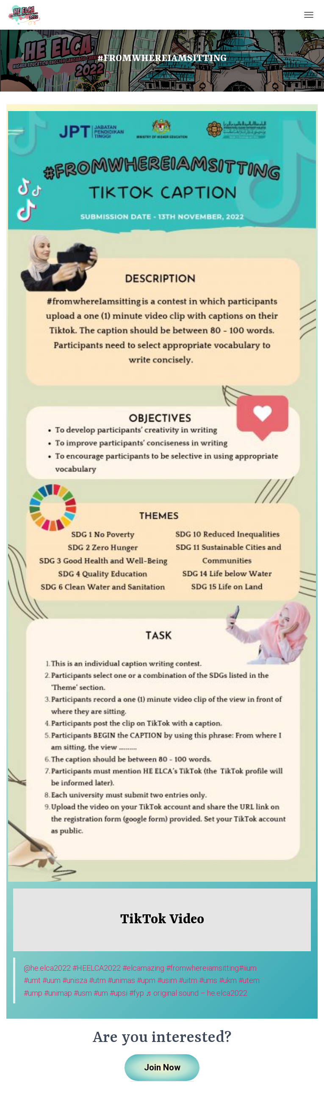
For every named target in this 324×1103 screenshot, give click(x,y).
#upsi (118, 993)
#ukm (228, 980)
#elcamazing (143, 968)
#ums (208, 980)
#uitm (188, 980)
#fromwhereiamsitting (202, 968)
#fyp (136, 993)
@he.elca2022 (47, 968)
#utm (97, 980)
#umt (32, 980)
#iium (248, 968)
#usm (83, 993)
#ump (33, 993)
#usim (167, 980)
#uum (51, 980)
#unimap (58, 993)
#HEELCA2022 (96, 968)
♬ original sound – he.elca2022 (196, 993)
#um (101, 993)
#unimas (121, 980)
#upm (146, 980)
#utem (249, 980)
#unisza (74, 980)
